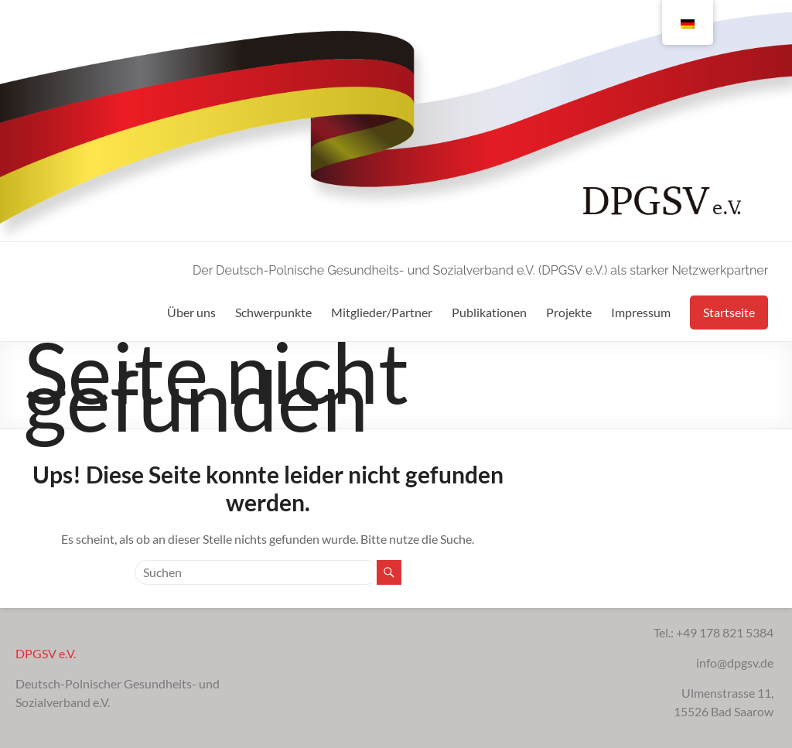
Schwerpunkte (273, 312)
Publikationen (489, 312)
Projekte (569, 312)
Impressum (641, 312)
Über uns (191, 312)
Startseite (729, 312)
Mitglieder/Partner (381, 312)
